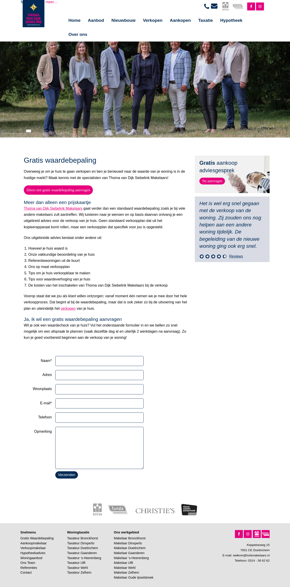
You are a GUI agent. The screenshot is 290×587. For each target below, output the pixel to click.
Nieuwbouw (123, 20)
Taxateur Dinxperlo (80, 543)
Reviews (236, 256)
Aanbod (96, 20)
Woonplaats (42, 389)
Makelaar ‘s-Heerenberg (131, 558)
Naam (46, 361)
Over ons (77, 34)
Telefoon (45, 417)
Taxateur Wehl (77, 568)
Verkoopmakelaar (33, 548)
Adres (47, 375)
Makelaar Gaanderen (129, 553)
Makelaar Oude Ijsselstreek (133, 577)
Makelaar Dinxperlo (128, 543)
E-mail (46, 403)
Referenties (28, 568)
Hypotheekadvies (32, 553)
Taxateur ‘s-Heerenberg (84, 558)
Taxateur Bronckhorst (82, 538)
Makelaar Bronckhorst (130, 538)
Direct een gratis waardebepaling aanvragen (58, 190)
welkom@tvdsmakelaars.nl (251, 555)
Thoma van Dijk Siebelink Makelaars (53, 208)
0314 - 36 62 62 (259, 560)
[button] (28, 131)
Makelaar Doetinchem (130, 548)
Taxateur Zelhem (79, 572)
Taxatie (205, 20)
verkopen (68, 308)
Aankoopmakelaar (33, 543)
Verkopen (152, 20)
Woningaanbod (31, 558)
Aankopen (180, 20)
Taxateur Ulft (76, 563)
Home (74, 20)
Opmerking (43, 431)
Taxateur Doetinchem (82, 548)
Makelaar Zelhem (126, 572)
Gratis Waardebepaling (37, 538)
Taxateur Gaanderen (82, 553)
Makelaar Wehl (125, 568)
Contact (26, 572)
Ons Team (27, 563)
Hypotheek (231, 20)
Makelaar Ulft (123, 563)
